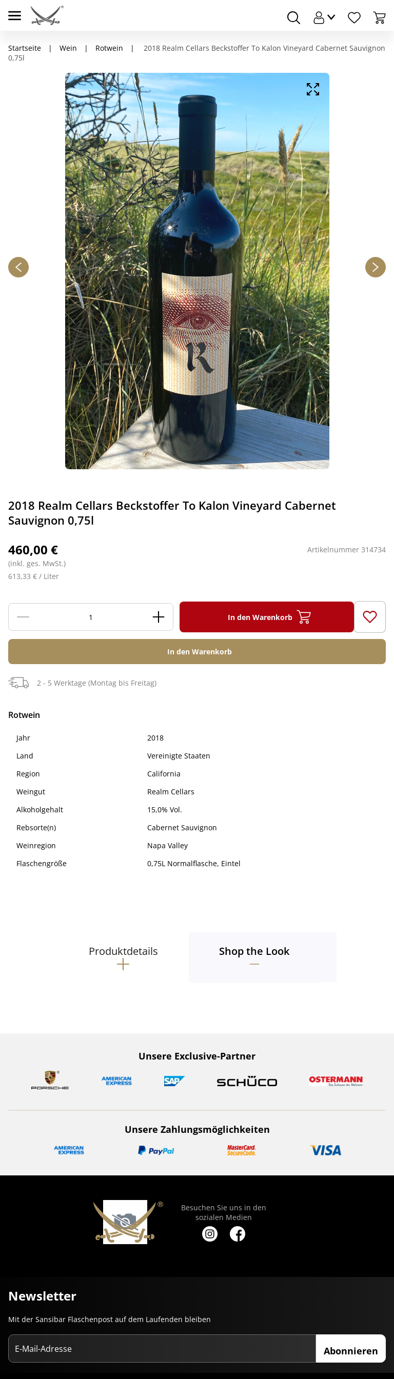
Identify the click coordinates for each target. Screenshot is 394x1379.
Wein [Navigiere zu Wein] (68, 48)
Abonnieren (351, 1351)
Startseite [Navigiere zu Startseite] (24, 48)
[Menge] (91, 617)
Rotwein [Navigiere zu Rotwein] (109, 48)
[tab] (123, 957)
